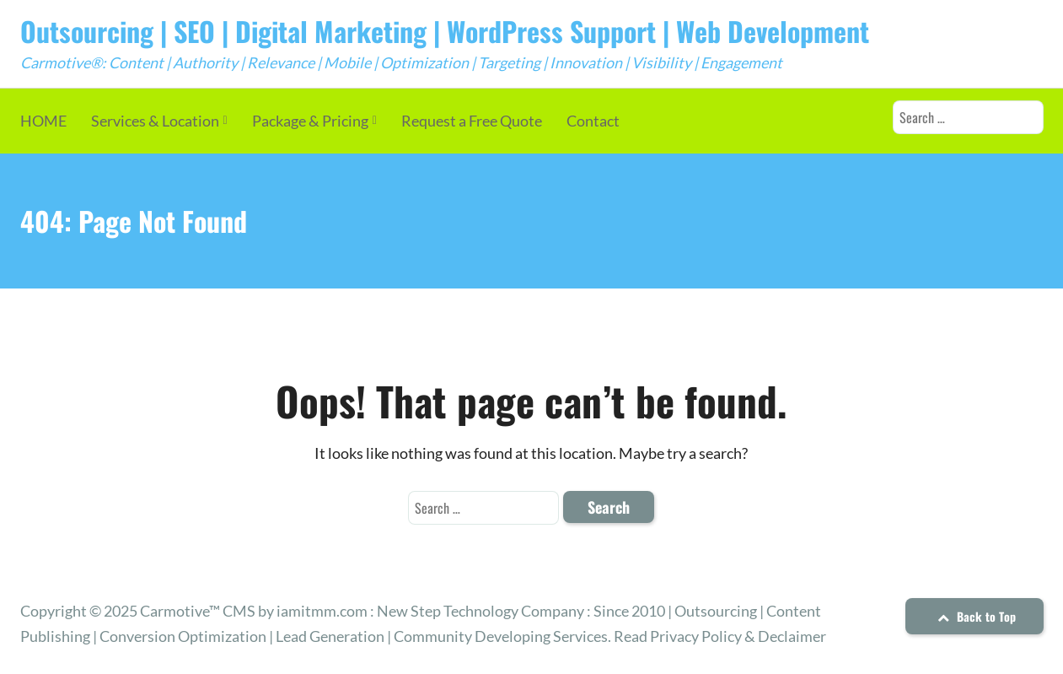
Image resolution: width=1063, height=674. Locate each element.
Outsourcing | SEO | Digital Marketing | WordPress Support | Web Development (444, 31)
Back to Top (974, 616)
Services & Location (155, 120)
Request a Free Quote (471, 120)
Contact (593, 120)
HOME (43, 120)
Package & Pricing (310, 120)
